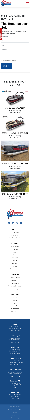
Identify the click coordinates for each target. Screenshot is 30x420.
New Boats (14, 235)
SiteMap (15, 412)
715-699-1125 (15, 387)
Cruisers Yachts (15, 269)
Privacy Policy (15, 417)
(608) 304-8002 (15, 376)
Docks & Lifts (15, 280)
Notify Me (6, 66)
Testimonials (15, 308)
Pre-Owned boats (15, 238)
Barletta (14, 266)
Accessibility (15, 415)
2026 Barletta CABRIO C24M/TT (15, 194)
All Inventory (15, 232)
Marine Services (15, 277)
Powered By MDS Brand (15, 409)
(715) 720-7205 (15, 365)
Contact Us (15, 311)
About (15, 303)
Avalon (15, 260)
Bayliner (15, 258)
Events (15, 297)
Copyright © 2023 (15, 406)
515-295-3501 (15, 398)
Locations (15, 300)
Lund (15, 252)
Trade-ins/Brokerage (15, 286)
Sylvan (15, 255)
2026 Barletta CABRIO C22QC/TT (15, 164)
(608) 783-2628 (15, 342)
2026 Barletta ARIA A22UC (15, 108)
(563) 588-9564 (15, 331)
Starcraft (15, 249)
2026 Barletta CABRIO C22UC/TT (15, 133)
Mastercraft (15, 246)
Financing (15, 289)
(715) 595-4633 (15, 353)
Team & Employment (15, 306)
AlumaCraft (15, 263)
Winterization (15, 283)
